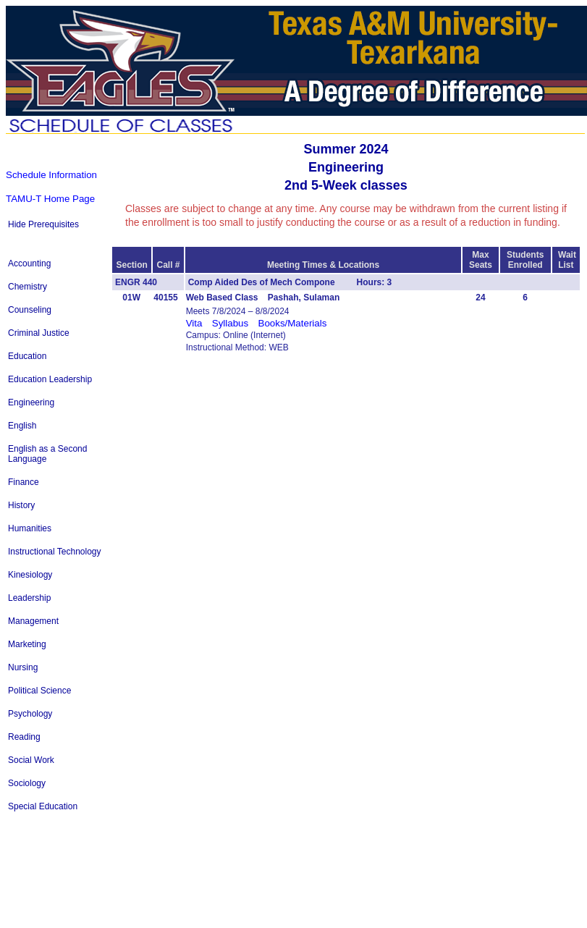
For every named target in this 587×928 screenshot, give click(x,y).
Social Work (31, 760)
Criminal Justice (38, 333)
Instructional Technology (54, 552)
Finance (23, 482)
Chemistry (27, 287)
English (22, 426)
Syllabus (230, 323)
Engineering (31, 402)
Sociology (27, 783)
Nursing (23, 667)
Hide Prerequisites (43, 224)
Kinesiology (30, 575)
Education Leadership (50, 379)
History (21, 505)
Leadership (29, 598)
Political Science (39, 691)
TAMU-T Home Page (50, 198)
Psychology (30, 714)
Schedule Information (51, 174)
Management (33, 621)
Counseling (29, 310)
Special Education (42, 806)
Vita (194, 323)
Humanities (29, 528)
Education (27, 356)
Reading (24, 737)
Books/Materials (292, 323)
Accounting (29, 263)
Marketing (27, 644)
